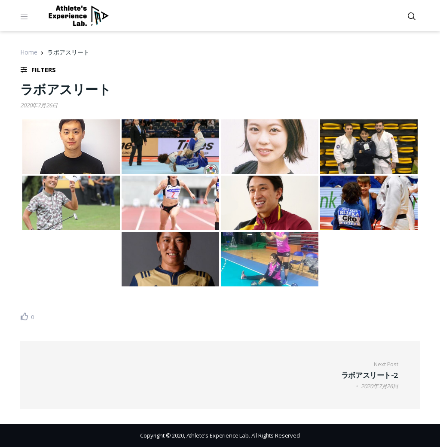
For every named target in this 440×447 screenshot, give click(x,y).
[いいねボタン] (24, 316)
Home (28, 52)
